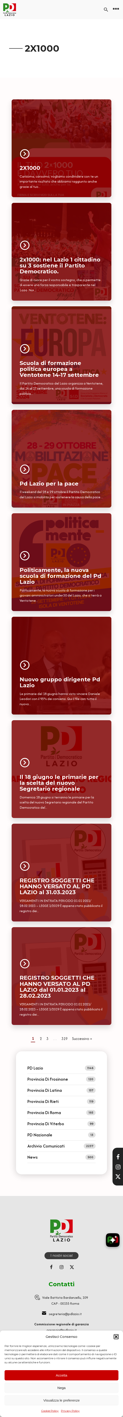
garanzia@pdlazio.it (62, 1330)
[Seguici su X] (117, 1176)
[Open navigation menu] (116, 9)
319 (64, 1038)
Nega (62, 1388)
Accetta (61, 1375)
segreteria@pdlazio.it (65, 1313)
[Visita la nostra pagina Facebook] (118, 1157)
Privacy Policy (70, 1410)
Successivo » (82, 1038)
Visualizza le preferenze (61, 1400)
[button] (116, 1336)
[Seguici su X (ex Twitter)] (71, 1267)
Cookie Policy (50, 1410)
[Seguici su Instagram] (61, 1267)
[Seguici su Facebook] (51, 1267)
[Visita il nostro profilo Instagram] (118, 1167)
